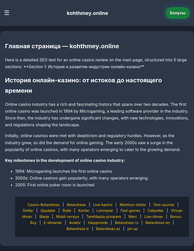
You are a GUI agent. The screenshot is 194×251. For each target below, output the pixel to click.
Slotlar (28, 210)
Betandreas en (158, 222)
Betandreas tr (77, 229)
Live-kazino (102, 205)
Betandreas (76, 205)
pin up (132, 229)
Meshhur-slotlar (133, 205)
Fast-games (130, 210)
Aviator (75, 222)
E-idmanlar (53, 222)
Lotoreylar (104, 210)
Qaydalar (48, 210)
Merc (133, 216)
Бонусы (178, 12)
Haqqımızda (98, 222)
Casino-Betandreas (44, 205)
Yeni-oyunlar (164, 205)
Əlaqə (44, 216)
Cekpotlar (156, 210)
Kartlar (83, 210)
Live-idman (153, 216)
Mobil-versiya (67, 216)
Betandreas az (108, 229)
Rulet (67, 210)
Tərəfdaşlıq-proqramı (103, 216)
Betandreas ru (126, 222)
